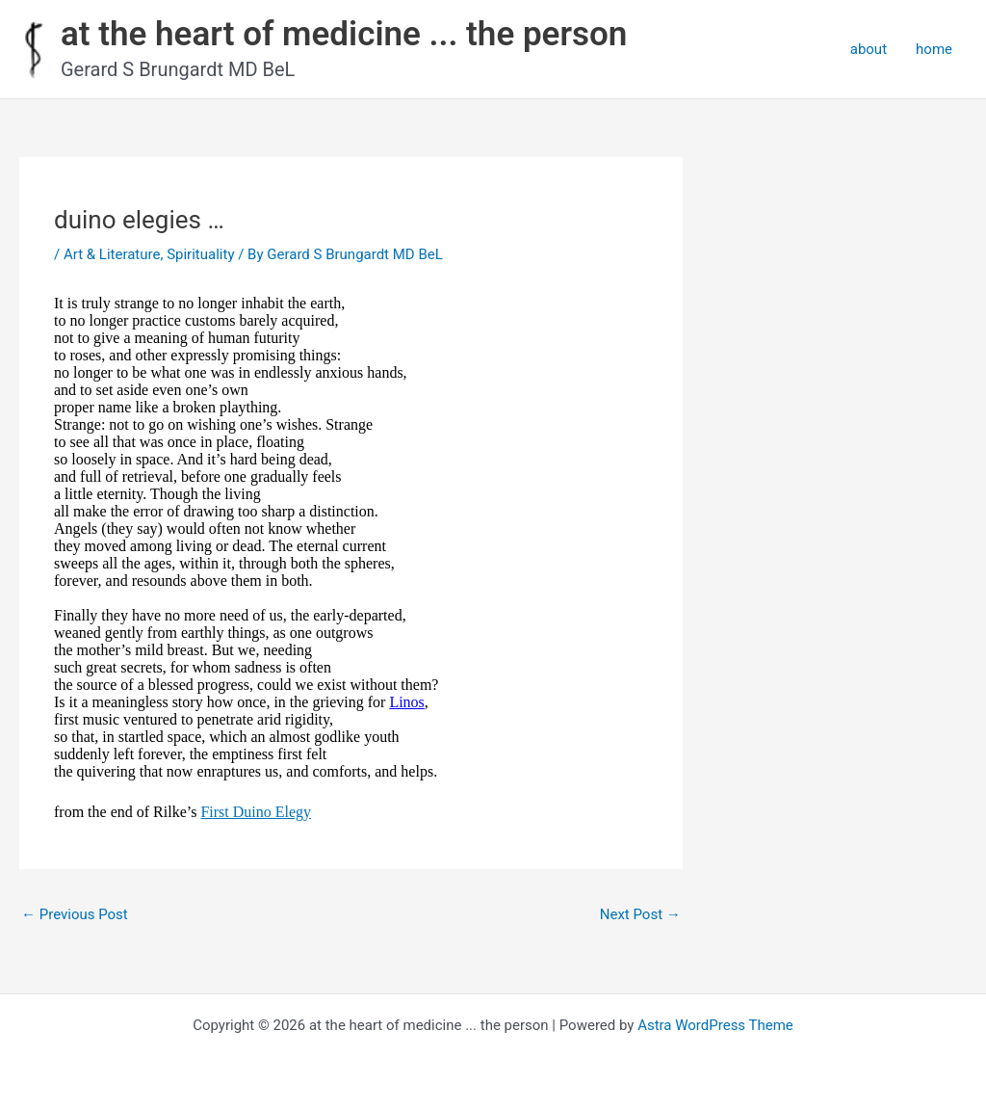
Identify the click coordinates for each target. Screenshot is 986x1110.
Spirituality (200, 254)
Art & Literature (112, 254)
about (868, 49)
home (934, 49)
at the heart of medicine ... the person (344, 34)
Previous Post (74, 914)
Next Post (640, 914)
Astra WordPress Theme (715, 1025)
